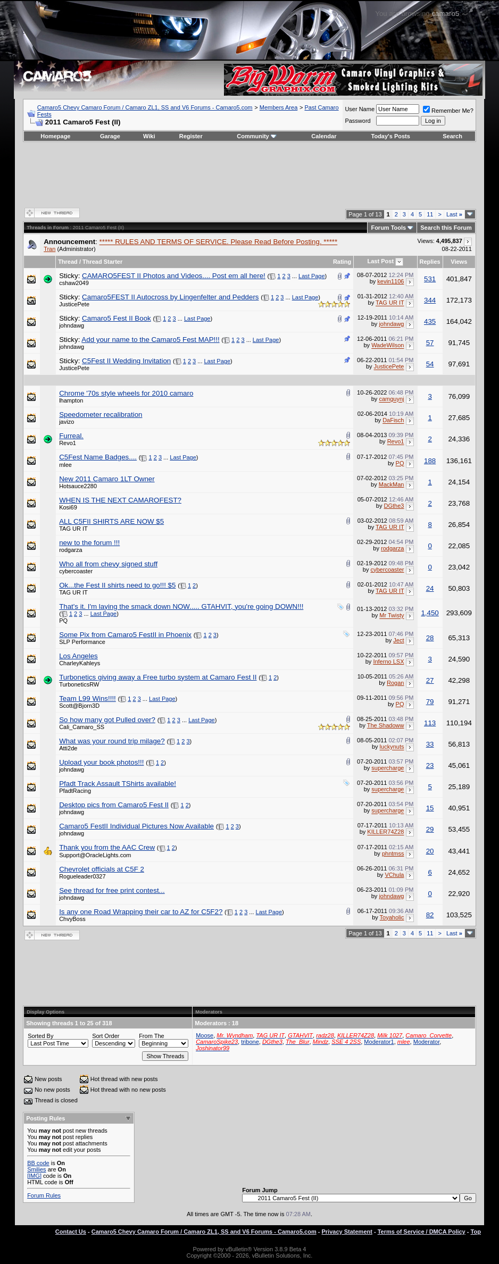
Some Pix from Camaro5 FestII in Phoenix (125, 635)
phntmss (393, 853)
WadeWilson (387, 345)
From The (151, 1036)
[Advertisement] (249, 174)
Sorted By (40, 1036)
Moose (204, 1035)
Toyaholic (392, 917)
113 (430, 723)
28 (430, 638)
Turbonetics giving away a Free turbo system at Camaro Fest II (157, 677)
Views (459, 261)
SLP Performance (82, 642)
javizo (66, 421)
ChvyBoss (72, 919)
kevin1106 (390, 281)
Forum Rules (44, 1195)
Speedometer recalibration (100, 414)
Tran (49, 249)
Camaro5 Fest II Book (116, 318)
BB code (38, 1163)
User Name (360, 109)
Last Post (381, 261)
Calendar (323, 136)
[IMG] (34, 1176)
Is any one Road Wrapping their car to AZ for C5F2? (140, 912)
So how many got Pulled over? (107, 720)
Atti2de (68, 748)
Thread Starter (102, 261)
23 (430, 765)
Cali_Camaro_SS (81, 727)
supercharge (387, 768)
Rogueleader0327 (82, 876)
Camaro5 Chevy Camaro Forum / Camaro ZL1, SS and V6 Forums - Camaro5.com (145, 107)
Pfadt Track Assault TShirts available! (117, 784)
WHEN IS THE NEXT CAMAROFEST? (120, 500)
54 (430, 364)
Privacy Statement (347, 1231)
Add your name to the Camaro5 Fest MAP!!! (150, 340)
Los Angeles (78, 656)
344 (430, 300)
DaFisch (393, 420)
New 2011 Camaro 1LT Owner (107, 479)
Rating (342, 261)
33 (430, 744)
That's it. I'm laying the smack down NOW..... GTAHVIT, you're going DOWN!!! (181, 606)
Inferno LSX (388, 661)
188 (430, 461)
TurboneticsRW (79, 684)
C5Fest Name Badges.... (98, 457)
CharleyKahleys (79, 663)
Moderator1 (379, 1042)
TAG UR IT (390, 303)
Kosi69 (68, 507)
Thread (68, 261)
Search (452, 136)
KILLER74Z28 (385, 832)
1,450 (429, 613)
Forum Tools (388, 227)
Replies (430, 261)
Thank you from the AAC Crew (107, 847)
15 (430, 808)
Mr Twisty (391, 616)
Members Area (279, 107)
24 (430, 588)
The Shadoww (385, 725)
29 (430, 829)
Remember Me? (448, 110)
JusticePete (74, 304)
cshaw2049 (74, 283)
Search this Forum (446, 227)
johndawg (71, 325)
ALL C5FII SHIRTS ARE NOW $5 (111, 521)
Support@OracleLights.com (95, 855)
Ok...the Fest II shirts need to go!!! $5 (117, 585)
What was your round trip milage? (112, 741)
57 (430, 343)
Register (191, 136)
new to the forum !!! (89, 543)
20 (430, 851)
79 (430, 702)
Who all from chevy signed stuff (108, 564)
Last (454, 214)
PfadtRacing (75, 791)
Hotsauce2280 (78, 486)
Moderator (426, 1042)
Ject (398, 640)
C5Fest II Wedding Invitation (126, 361)
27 (430, 680)
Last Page (311, 276)
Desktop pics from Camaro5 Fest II (114, 805)
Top (476, 1231)
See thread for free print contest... (112, 890)
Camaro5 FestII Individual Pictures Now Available (136, 826)
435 (430, 321)
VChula (394, 875)
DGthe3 (394, 506)
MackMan (391, 484)
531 (430, 279)
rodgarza (70, 550)
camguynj (391, 399)
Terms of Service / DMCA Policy (421, 1231)
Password (357, 121)
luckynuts (392, 747)
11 (430, 214)
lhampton (71, 400)
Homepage (55, 136)
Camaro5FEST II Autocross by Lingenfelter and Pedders (170, 297)
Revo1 (67, 443)
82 (430, 915)
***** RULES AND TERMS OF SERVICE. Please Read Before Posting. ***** (218, 242)
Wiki (149, 136)
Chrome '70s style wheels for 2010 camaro (126, 393)
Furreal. (71, 436)
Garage (110, 136)
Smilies (36, 1169)
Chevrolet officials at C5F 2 (101, 869)
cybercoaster (76, 571)
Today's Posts (390, 136)
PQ (400, 463)
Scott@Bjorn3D (79, 705)
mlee (65, 465)
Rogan (395, 683)
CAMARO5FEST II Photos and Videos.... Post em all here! (173, 276)
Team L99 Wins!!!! (87, 698)
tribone (250, 1042)
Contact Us (70, 1231)
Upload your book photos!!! (101, 762)
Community (257, 136)
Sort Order (105, 1036)
